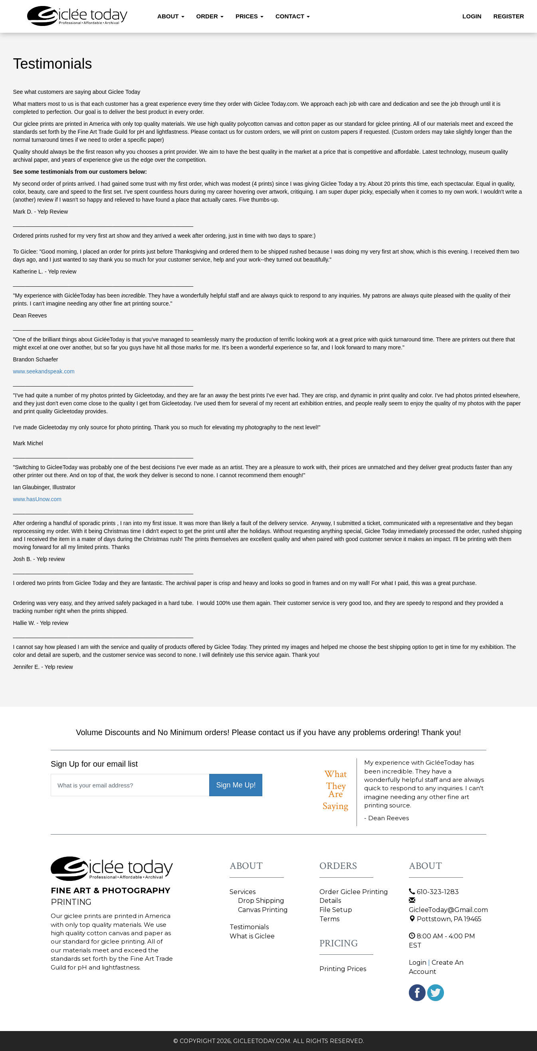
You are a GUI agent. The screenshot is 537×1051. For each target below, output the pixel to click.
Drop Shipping (261, 900)
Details (330, 900)
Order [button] (210, 16)
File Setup (335, 910)
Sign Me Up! (236, 785)
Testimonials (249, 927)
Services (243, 892)
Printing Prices (342, 969)
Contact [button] (292, 16)
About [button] (170, 16)
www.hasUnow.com (37, 499)
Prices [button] (250, 16)
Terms (329, 919)
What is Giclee (252, 936)
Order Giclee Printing (353, 892)
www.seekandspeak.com (44, 371)
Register (508, 16)
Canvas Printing (263, 910)
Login (472, 16)
